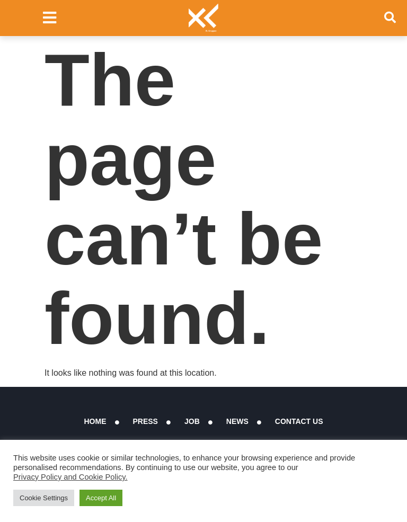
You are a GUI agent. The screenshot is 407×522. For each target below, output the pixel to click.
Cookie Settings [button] (44, 498)
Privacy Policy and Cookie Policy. (70, 477)
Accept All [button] (101, 498)
